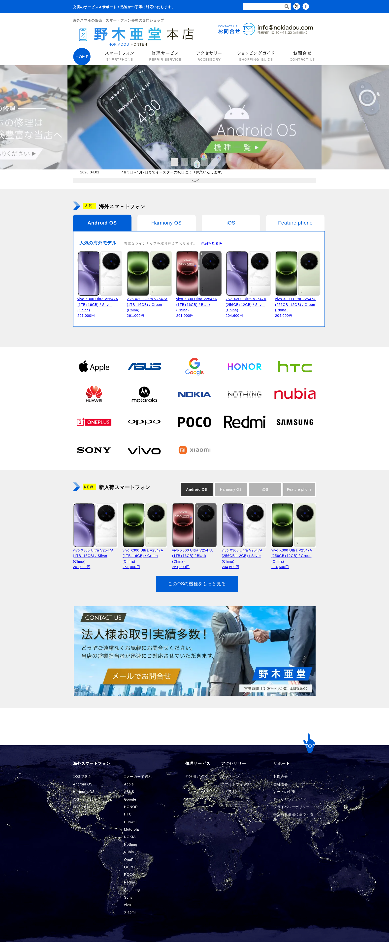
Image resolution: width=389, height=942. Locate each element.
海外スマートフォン (91, 763)
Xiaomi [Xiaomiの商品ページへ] (130, 912)
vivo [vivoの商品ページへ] (127, 905)
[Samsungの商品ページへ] (295, 422)
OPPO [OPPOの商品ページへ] (129, 867)
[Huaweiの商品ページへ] (94, 394)
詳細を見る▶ (212, 243)
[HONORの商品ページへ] (245, 366)
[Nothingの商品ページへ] (245, 394)
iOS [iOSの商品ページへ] (76, 799)
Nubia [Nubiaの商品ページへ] (129, 852)
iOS (231, 223)
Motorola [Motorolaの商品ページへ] (131, 829)
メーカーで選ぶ (139, 777)
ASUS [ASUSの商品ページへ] (129, 792)
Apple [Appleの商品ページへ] (129, 784)
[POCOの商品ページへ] (194, 422)
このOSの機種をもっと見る (197, 583)
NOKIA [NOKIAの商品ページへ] (130, 837)
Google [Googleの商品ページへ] (130, 799)
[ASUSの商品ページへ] (144, 366)
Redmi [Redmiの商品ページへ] (129, 882)
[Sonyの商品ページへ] (94, 450)
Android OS (102, 223)
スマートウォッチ (235, 784)
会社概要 (280, 784)
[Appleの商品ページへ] (94, 366)
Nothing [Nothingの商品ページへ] (130, 844)
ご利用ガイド (196, 777)
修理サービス (197, 763)
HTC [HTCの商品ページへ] (128, 814)
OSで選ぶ (83, 777)
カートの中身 (284, 792)
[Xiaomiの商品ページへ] (194, 450)
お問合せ (280, 777)
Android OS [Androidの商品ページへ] (83, 784)
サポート (281, 763)
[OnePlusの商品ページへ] (94, 422)
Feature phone (295, 223)
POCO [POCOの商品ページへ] (129, 875)
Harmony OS (166, 223)
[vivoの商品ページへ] (144, 450)
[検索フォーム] (267, 6)
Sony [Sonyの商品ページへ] (128, 897)
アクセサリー (233, 763)
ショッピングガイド (289, 799)
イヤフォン (230, 777)
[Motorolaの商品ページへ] (144, 394)
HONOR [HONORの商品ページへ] (131, 807)
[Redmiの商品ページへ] (245, 422)
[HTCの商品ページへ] (295, 366)
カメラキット (232, 792)
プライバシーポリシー (291, 807)
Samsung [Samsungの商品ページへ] (132, 890)
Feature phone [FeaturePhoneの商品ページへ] (85, 807)
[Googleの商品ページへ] (194, 366)
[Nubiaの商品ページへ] (295, 394)
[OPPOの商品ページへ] (144, 422)
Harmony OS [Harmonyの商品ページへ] (84, 792)
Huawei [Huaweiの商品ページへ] (130, 822)
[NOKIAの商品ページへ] (194, 394)
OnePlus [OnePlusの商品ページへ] (131, 860)
